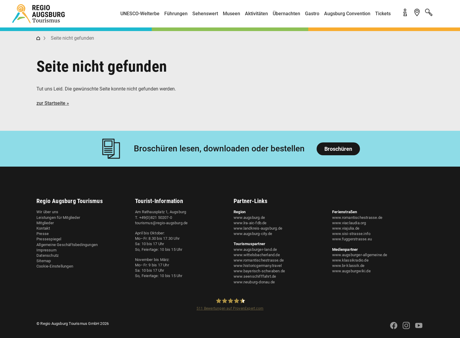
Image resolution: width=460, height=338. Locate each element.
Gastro (312, 13)
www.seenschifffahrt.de (255, 276)
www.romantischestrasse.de (259, 260)
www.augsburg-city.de (253, 233)
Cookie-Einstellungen (54, 266)
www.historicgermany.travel (258, 265)
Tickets (383, 13)
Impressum (46, 250)
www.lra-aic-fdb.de (250, 223)
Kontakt (43, 228)
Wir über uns (47, 212)
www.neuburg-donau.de (254, 282)
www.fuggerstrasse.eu (352, 239)
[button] (442, 16)
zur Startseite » (52, 103)
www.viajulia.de (345, 228)
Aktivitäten (256, 13)
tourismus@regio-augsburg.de (161, 223)
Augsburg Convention (347, 13)
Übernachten (286, 13)
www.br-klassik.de (348, 265)
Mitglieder (45, 223)
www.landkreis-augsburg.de (258, 228)
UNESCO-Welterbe (140, 13)
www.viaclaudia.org (349, 223)
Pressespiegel (49, 239)
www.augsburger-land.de (255, 249)
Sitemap (43, 261)
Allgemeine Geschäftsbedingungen (67, 244)
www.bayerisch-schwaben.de (259, 271)
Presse (42, 233)
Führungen (176, 13)
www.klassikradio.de (350, 260)
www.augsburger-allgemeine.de (359, 255)
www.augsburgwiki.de (351, 271)
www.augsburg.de (249, 217)
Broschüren (338, 149)
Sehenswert (205, 13)
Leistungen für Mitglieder (58, 217)
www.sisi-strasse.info (351, 233)
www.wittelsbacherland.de (257, 255)
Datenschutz (47, 255)
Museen (231, 13)
